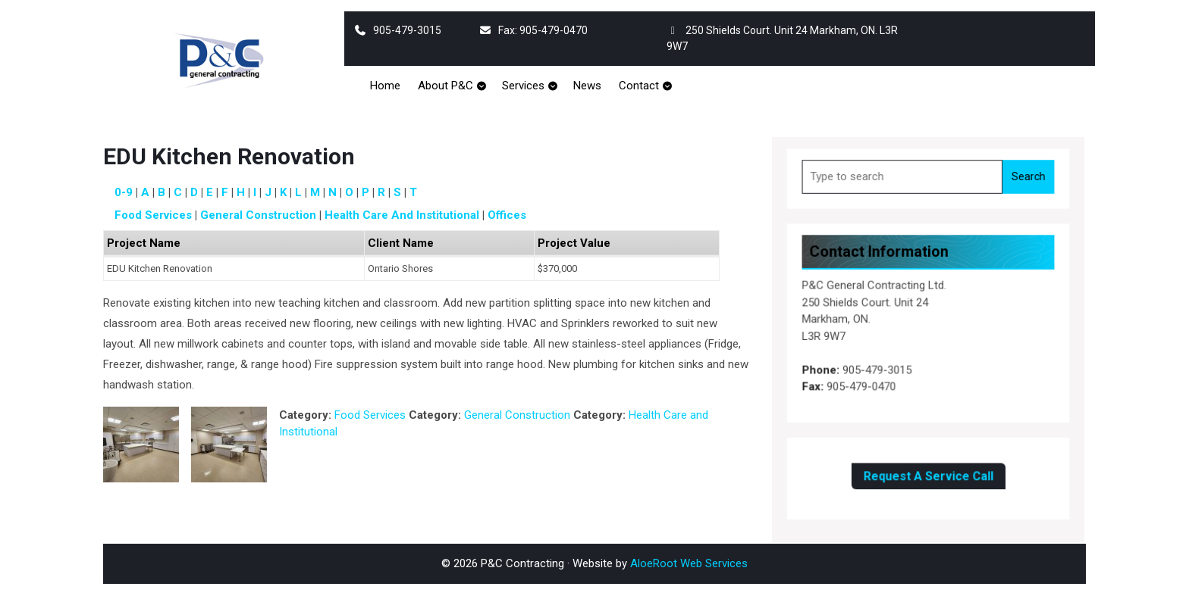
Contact (639, 85)
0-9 (124, 192)
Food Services (153, 215)
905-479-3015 (397, 30)
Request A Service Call (928, 471)
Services (523, 85)
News (587, 85)
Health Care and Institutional (402, 215)
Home (385, 85)
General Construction (258, 215)
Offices (507, 215)
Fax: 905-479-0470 (533, 30)
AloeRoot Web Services (689, 563)
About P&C (445, 85)
